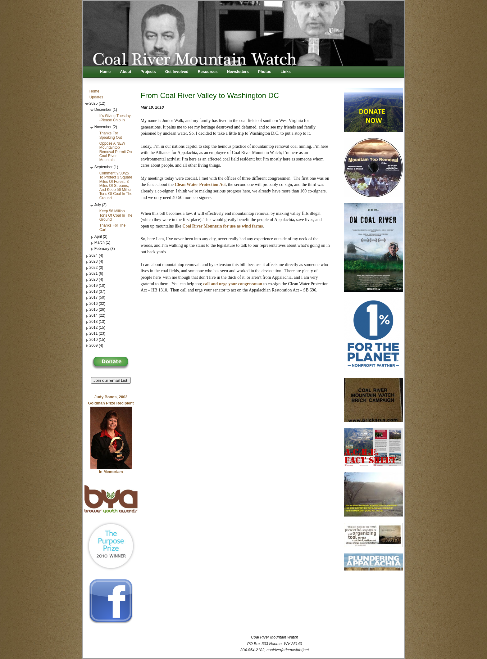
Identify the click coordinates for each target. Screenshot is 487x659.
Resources (208, 72)
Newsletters (238, 72)
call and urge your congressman (232, 284)
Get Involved (177, 72)
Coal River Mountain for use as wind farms (222, 226)
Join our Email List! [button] (111, 380)
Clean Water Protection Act (200, 184)
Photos (264, 72)
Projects (148, 72)
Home (105, 72)
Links (285, 72)
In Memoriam (111, 472)
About (125, 72)
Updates (96, 97)
